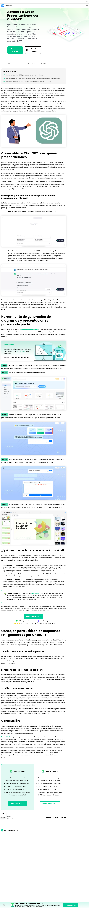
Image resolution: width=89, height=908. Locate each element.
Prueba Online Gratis (50, 804)
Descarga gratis (15, 50)
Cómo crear (12, 64)
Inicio (4, 64)
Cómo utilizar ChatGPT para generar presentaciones (24, 75)
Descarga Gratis (33, 616)
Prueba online (31, 50)
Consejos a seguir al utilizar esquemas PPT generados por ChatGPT (29, 81)
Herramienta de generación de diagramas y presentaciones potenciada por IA (33, 78)
